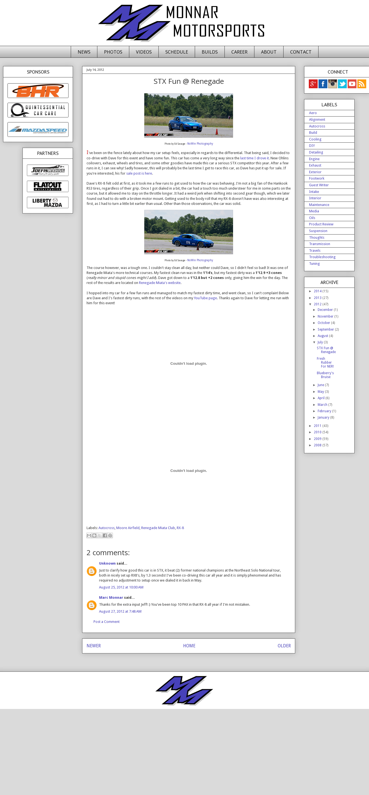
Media (314, 211)
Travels (314, 250)
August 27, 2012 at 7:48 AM (120, 611)
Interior (315, 198)
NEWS (84, 52)
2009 (318, 439)
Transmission (319, 244)
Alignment (317, 119)
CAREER (239, 52)
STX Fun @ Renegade (326, 350)
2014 (318, 291)
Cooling (315, 139)
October (324, 323)
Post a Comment (106, 622)
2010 (318, 432)
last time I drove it (254, 158)
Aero (313, 113)
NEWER (94, 645)
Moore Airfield (128, 528)
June (321, 385)
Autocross (106, 528)
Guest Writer (319, 185)
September (326, 329)
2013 (318, 298)
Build (313, 132)
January (324, 417)
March (323, 405)
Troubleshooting (322, 257)
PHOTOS (113, 52)
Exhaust (315, 165)
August (323, 336)
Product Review (321, 224)
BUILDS (210, 52)
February (325, 411)
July (321, 342)
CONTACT (301, 52)
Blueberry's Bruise (325, 375)
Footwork (316, 178)
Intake (314, 192)
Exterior (315, 172)
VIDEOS (144, 52)
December (326, 310)
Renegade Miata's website (160, 283)
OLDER (284, 645)
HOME (189, 645)
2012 (318, 304)
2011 (318, 426)
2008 (318, 445)
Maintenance (319, 205)
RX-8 (180, 528)
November (326, 316)
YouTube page (205, 298)
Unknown (107, 563)
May (321, 392)
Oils (312, 218)
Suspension (318, 231)
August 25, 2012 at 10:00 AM (121, 587)
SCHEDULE (176, 52)
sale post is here (139, 173)
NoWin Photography (200, 143)
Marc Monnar (111, 597)
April (321, 398)
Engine (314, 159)
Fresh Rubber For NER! (325, 363)
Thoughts (316, 237)
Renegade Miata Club (158, 528)
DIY (312, 146)
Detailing (316, 152)
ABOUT (269, 52)
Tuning (314, 263)
